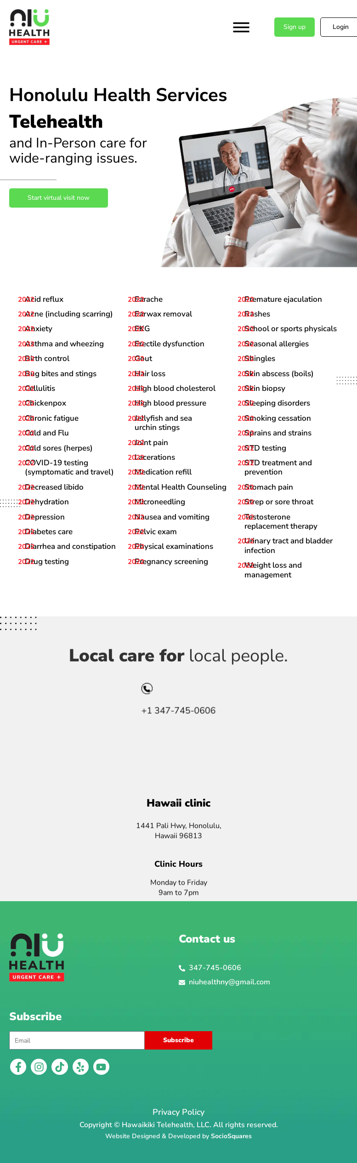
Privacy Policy (178, 1112)
